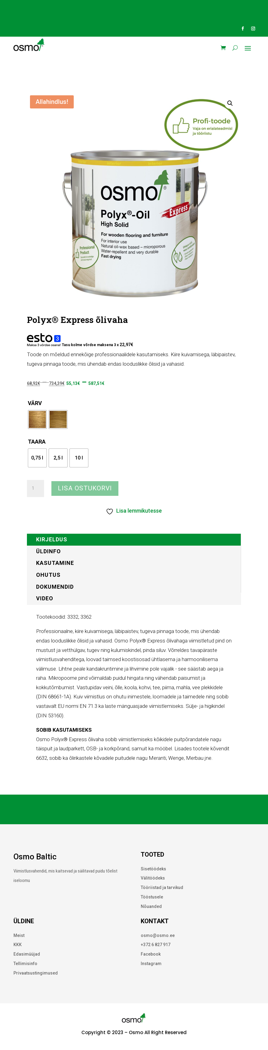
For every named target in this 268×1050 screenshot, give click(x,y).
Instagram (151, 963)
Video (44, 598)
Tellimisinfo (25, 963)
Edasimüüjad (26, 954)
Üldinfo (48, 551)
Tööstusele (152, 897)
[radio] (37, 419)
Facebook (151, 954)
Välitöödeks (153, 878)
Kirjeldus (51, 539)
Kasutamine (55, 563)
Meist (18, 935)
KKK (17, 944)
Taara (37, 441)
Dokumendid (55, 587)
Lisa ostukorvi (85, 488)
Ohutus (48, 575)
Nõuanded (151, 906)
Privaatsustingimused (35, 973)
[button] (230, 103)
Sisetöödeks (153, 868)
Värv (35, 403)
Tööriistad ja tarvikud (162, 887)
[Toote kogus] (35, 488)
